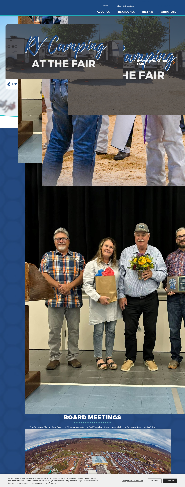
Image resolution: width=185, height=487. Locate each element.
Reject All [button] (154, 481)
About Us (103, 11)
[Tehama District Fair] (24, 12)
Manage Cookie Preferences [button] (132, 481)
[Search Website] (107, 6)
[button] (8, 84)
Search (113, 6)
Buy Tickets (166, 6)
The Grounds (125, 11)
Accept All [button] (170, 481)
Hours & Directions (125, 6)
